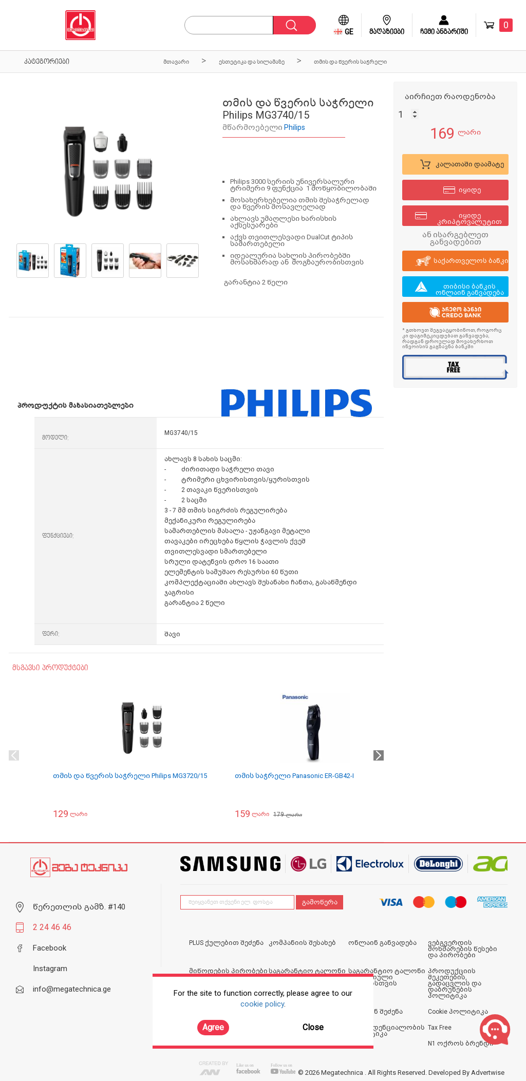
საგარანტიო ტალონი (307, 971)
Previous (14, 755)
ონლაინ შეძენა (375, 1011)
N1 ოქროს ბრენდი (461, 1043)
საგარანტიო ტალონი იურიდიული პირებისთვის (386, 977)
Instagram (50, 968)
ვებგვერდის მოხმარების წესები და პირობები (462, 949)
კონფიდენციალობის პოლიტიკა (386, 1030)
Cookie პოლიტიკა (458, 1011)
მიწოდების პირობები (228, 971)
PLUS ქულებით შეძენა (226, 942)
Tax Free (440, 1027)
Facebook (49, 948)
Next (378, 755)
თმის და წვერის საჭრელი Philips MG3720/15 (130, 776)
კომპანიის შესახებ (302, 942)
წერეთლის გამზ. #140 (79, 907)
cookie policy (262, 1004)
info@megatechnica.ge (72, 989)
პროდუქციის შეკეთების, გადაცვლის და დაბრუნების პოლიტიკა (454, 983)
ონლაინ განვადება (382, 942)
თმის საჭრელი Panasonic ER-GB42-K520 (301, 776)
